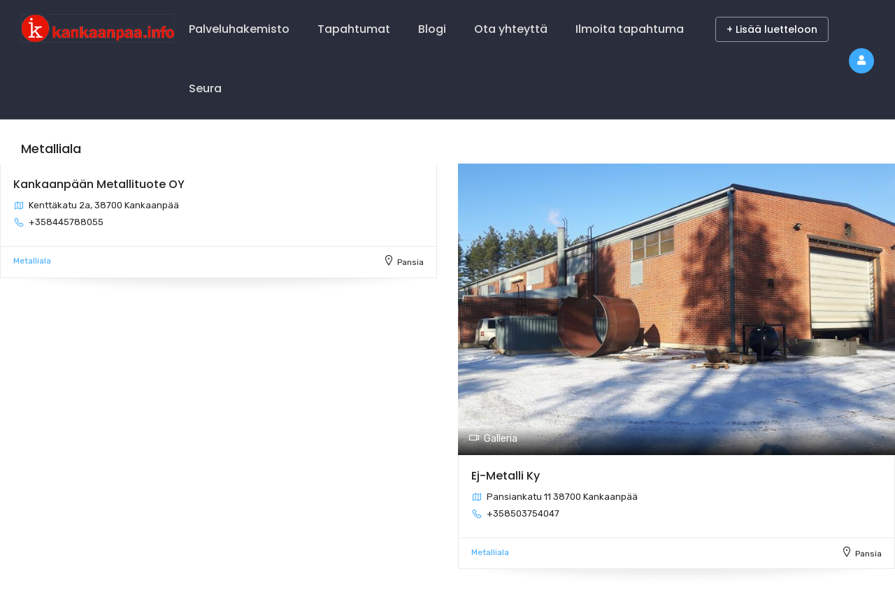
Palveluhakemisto (239, 29)
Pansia (410, 262)
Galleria (492, 439)
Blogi (432, 29)
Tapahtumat (353, 29)
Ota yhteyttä (510, 29)
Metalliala (32, 261)
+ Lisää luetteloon (771, 29)
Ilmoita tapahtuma (629, 29)
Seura (205, 88)
